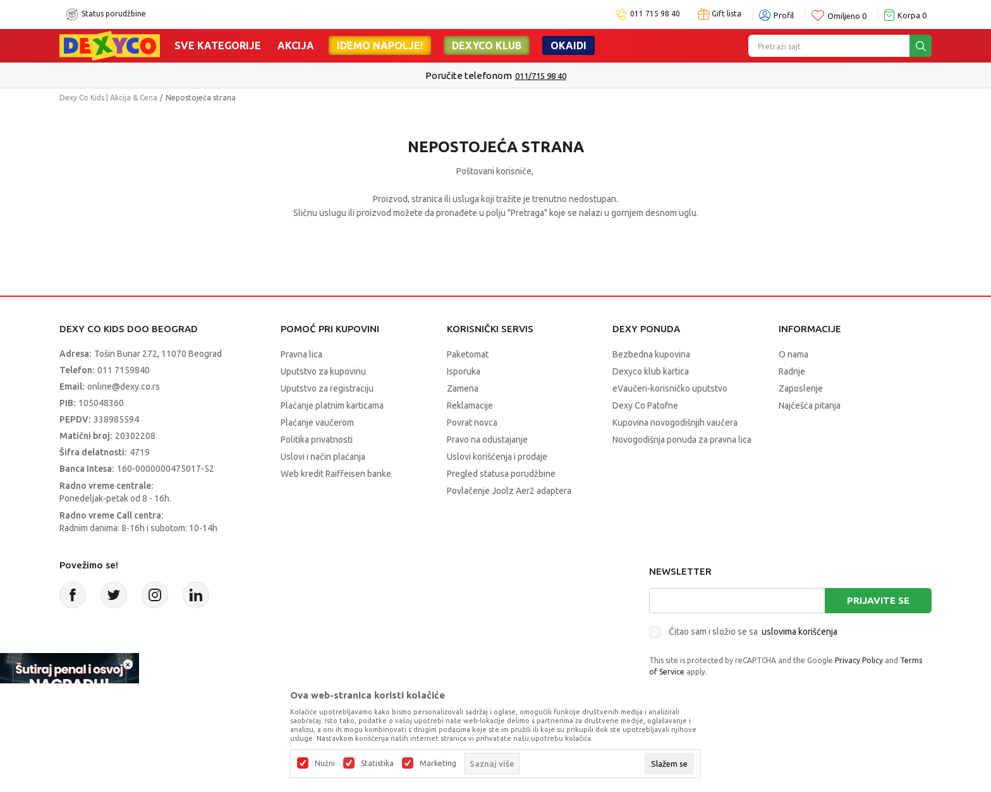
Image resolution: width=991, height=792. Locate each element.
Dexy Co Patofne (645, 405)
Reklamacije (470, 405)
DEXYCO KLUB (486, 45)
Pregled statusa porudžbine (501, 474)
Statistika (377, 763)
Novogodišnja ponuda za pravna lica (681, 440)
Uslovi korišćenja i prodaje (497, 457)
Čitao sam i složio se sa (753, 631)
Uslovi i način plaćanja (323, 457)
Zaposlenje (801, 388)
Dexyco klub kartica (650, 371)
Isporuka (463, 371)
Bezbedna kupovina (651, 354)
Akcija (295, 45)
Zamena (462, 388)
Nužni (325, 763)
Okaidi (568, 45)
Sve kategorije (217, 45)
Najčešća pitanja (810, 405)
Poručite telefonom (468, 75)
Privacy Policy (859, 660)
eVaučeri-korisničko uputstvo (669, 388)
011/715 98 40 (540, 75)
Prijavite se (878, 600)
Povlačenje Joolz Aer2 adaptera (509, 491)
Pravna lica (301, 354)
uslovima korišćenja (799, 632)
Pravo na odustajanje (487, 440)
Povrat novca (472, 422)
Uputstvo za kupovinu (323, 371)
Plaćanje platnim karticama (332, 405)
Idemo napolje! (380, 45)
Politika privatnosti (317, 440)
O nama (793, 354)
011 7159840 (123, 370)
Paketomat (468, 354)
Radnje (792, 371)
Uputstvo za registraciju (327, 388)
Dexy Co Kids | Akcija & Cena (108, 97)
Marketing (438, 763)
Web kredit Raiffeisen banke (336, 474)
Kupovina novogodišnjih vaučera (675, 422)
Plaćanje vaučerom (317, 422)
